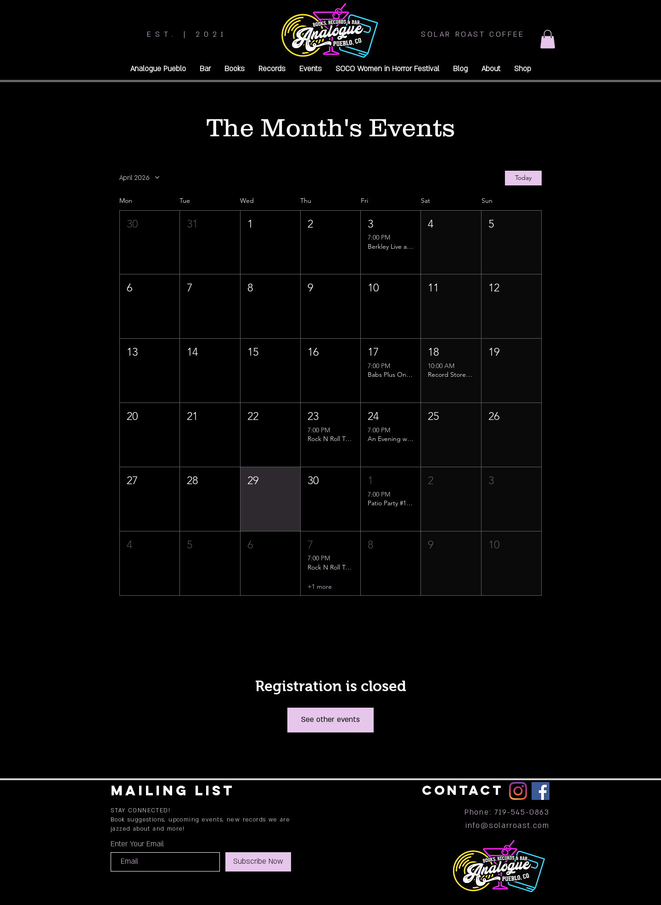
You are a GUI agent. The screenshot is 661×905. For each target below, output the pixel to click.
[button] (547, 39)
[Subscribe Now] (258, 861)
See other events (330, 720)
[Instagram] (518, 791)
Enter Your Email (137, 844)
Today (523, 177)
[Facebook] (540, 791)
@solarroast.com (515, 826)
